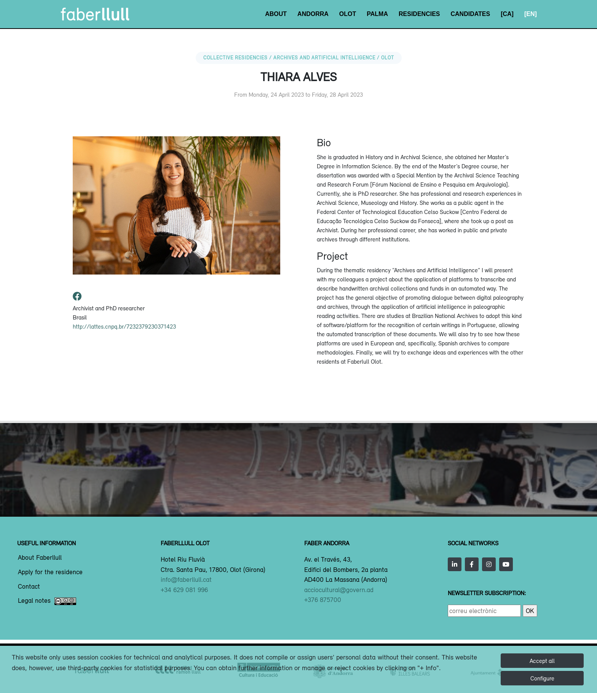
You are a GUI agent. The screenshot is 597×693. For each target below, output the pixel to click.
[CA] (507, 14)
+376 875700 (322, 600)
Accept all (542, 660)
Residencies (419, 14)
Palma (377, 14)
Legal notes (47, 601)
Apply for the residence (50, 572)
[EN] (530, 14)
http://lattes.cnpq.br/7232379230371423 (124, 326)
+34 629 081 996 (184, 590)
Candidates (470, 14)
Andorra (313, 14)
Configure (542, 678)
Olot (347, 14)
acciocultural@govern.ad (339, 590)
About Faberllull (40, 557)
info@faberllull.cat (186, 579)
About (276, 14)
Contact (29, 586)
